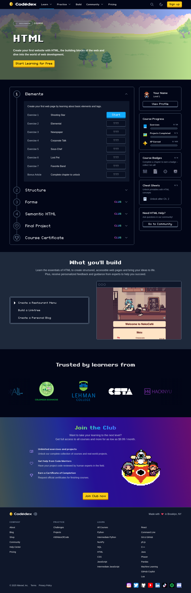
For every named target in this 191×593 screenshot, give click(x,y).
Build (78, 4)
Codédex (26, 4)
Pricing (112, 4)
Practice (64, 4)
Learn (46, 4)
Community (95, 4)
